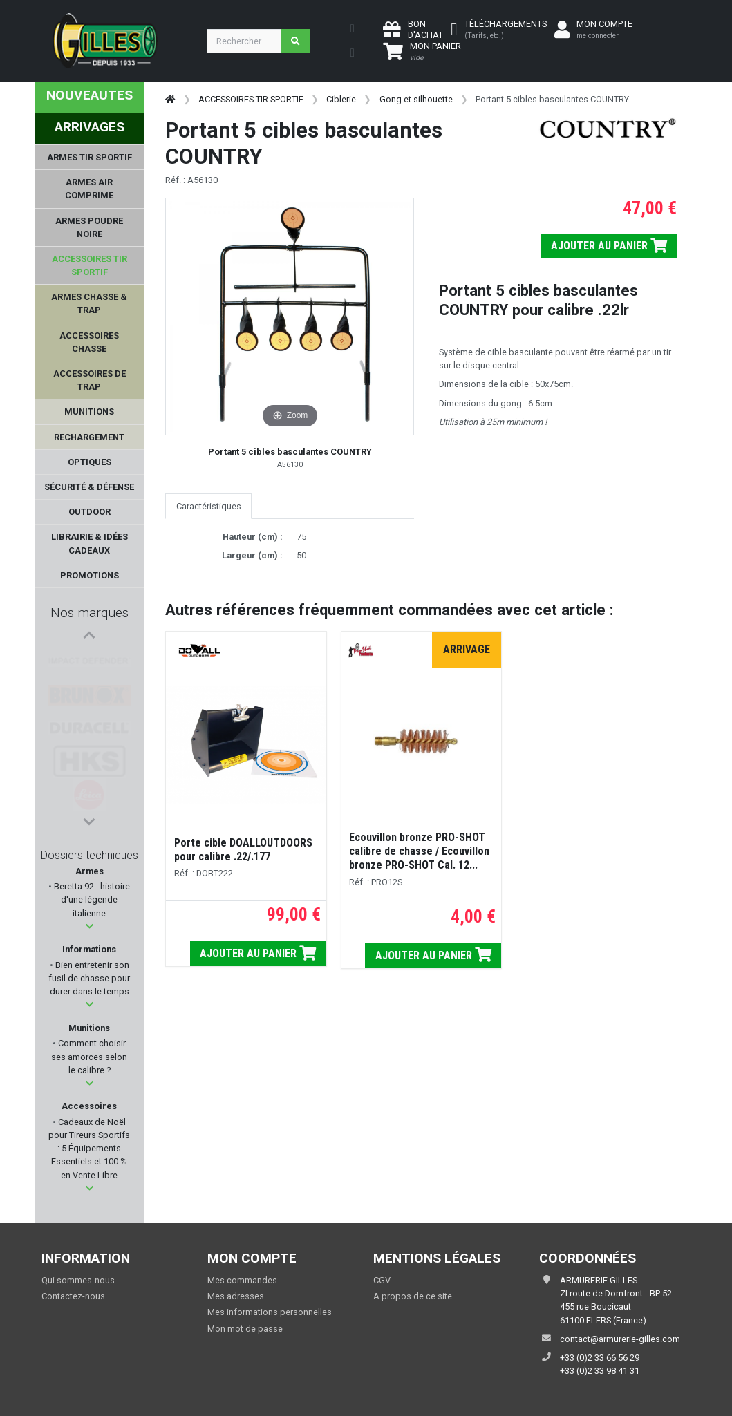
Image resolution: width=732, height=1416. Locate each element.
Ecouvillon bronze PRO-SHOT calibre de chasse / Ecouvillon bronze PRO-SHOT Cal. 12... (419, 851)
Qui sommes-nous (78, 1280)
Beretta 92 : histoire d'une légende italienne (91, 899)
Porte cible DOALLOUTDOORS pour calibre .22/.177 (243, 849)
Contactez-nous (73, 1296)
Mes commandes (242, 1280)
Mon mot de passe (245, 1328)
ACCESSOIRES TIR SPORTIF (250, 99)
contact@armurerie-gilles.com (620, 1339)
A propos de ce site (412, 1296)
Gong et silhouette (416, 99)
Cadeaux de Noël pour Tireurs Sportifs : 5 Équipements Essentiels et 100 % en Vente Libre (89, 1148)
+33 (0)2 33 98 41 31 (599, 1371)
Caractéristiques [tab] (208, 506)
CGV (382, 1280)
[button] (89, 926)
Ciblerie (341, 99)
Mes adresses (235, 1296)
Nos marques (89, 613)
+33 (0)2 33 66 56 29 (599, 1357)
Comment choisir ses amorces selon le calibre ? (89, 1056)
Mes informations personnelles (269, 1312)
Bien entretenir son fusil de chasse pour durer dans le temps (89, 978)
